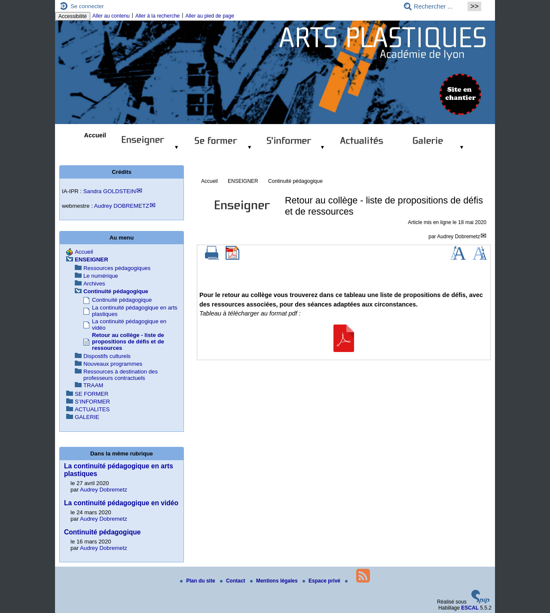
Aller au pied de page (209, 16)
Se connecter (87, 6)
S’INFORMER (92, 401)
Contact (233, 581)
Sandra (109, 191)
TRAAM (93, 385)
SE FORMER (91, 394)
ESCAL (470, 608)
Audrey (121, 206)
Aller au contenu (111, 16)
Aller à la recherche (157, 16)
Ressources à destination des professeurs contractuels (120, 374)
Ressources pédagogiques (116, 268)
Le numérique (100, 276)
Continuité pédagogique (295, 181)
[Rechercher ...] (433, 6)
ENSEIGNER (243, 181)
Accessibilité (72, 16)
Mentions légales (274, 581)
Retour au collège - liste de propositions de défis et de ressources (128, 341)
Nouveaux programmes (112, 364)
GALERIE (87, 417)
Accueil (95, 135)
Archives (94, 283)
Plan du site (198, 581)
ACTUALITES (92, 409)
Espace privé (322, 581)
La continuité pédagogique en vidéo (121, 503)
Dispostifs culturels (107, 356)
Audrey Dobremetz (458, 237)
